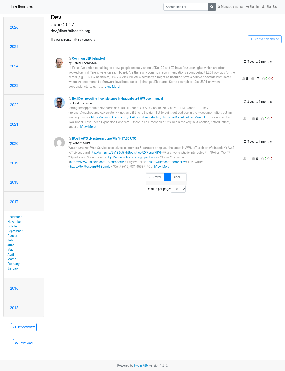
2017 (14, 202)
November (15, 221)
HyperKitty (141, 365)
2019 (14, 163)
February (14, 264)
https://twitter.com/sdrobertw (165, 162)
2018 (14, 182)
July (10, 240)
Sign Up (269, 6)
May (10, 249)
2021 (14, 124)
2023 (14, 85)
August (12, 235)
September (15, 231)
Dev (56, 17)
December (15, 217)
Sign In (252, 6)
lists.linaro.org (22, 7)
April (11, 254)
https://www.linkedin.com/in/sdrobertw (97, 162)
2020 (14, 143)
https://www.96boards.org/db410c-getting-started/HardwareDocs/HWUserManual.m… (151, 117)
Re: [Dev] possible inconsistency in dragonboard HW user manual (115, 98)
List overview (24, 327)
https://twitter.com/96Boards (90, 166)
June (11, 245)
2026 (14, 27)
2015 (14, 307)
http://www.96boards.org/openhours (131, 157)
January (13, 268)
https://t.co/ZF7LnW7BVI (143, 152)
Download (24, 343)
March (12, 259)
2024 (14, 66)
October (13, 226)
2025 (14, 46)
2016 (14, 288)
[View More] (112, 86)
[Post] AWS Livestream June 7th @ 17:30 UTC (102, 138)
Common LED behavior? (87, 58)
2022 (14, 105)
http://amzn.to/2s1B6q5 (107, 152)
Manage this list (230, 6)
